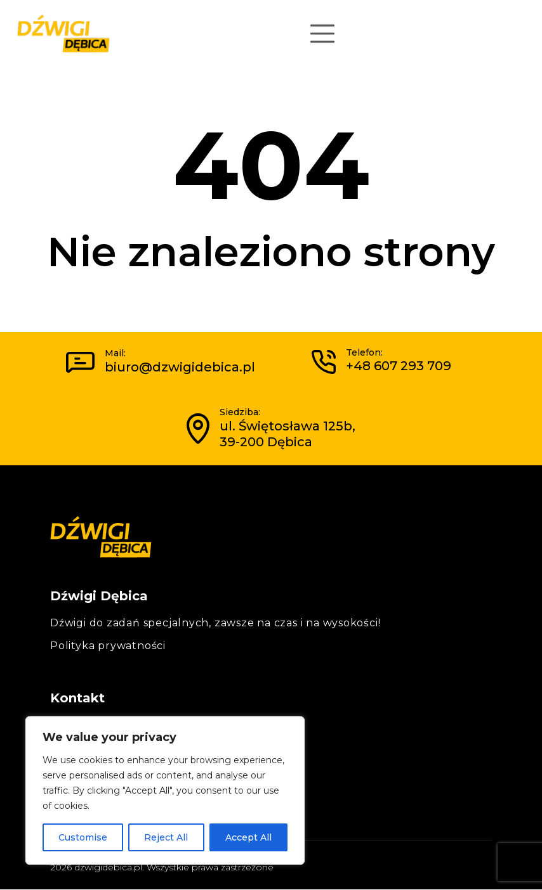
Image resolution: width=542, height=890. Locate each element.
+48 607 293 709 (398, 365)
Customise (82, 837)
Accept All (248, 837)
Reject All (166, 837)
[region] (165, 790)
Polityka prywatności (108, 646)
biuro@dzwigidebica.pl (180, 367)
